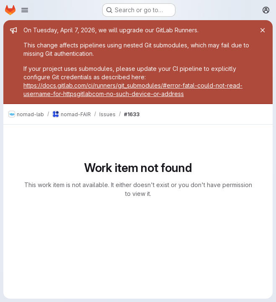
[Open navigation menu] (24, 10)
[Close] (263, 30)
